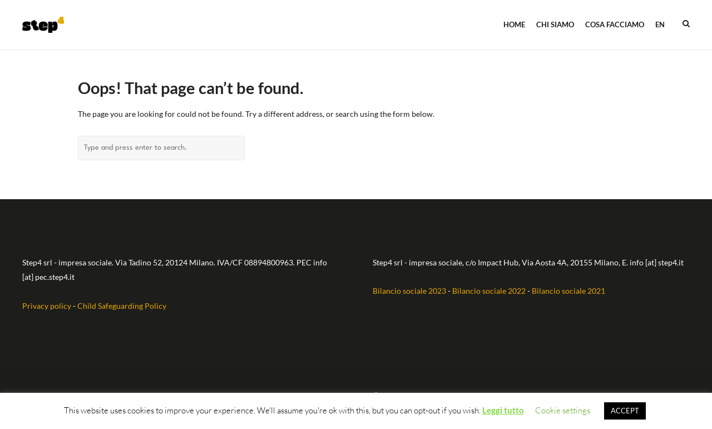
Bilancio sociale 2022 (489, 290)
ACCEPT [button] (625, 410)
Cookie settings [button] (562, 410)
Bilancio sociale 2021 (568, 290)
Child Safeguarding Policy (121, 305)
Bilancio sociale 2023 (409, 290)
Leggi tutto (503, 410)
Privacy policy (46, 305)
